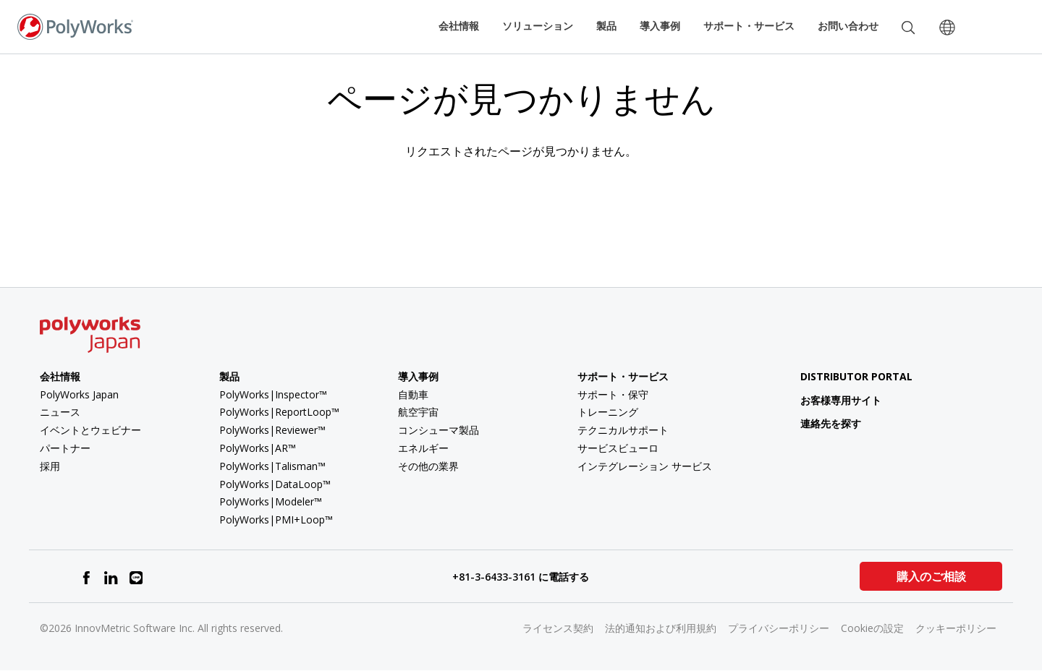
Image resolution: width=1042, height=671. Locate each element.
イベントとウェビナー (90, 430)
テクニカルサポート (623, 430)
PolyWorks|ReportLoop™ (279, 412)
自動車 (413, 394)
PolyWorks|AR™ (257, 448)
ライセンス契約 (557, 628)
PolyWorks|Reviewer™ (272, 430)
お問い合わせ (848, 26)
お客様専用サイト (829, 400)
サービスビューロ (617, 448)
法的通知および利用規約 (660, 628)
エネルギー (423, 448)
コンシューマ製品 (438, 430)
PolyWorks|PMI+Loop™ (276, 519)
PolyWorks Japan (79, 394)
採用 (50, 466)
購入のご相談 (931, 576)
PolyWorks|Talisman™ (272, 466)
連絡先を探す (819, 423)
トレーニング (607, 412)
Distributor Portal (856, 376)
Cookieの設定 (872, 628)
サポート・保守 (612, 394)
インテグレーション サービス (644, 466)
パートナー (65, 448)
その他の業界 (428, 466)
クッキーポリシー (955, 628)
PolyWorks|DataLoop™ (275, 484)
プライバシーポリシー (778, 628)
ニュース (60, 412)
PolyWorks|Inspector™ (273, 394)
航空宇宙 (418, 412)
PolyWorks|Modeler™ (270, 501)
